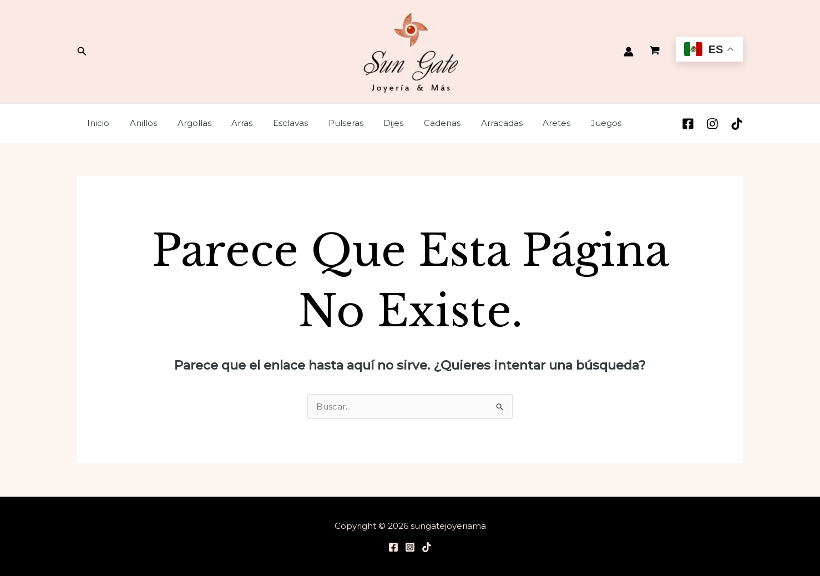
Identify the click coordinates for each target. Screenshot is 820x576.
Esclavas (273, 123)
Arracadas (470, 123)
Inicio (96, 123)
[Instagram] (712, 124)
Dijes (369, 123)
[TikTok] (737, 124)
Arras (229, 123)
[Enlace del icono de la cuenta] (629, 52)
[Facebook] (688, 124)
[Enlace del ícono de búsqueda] (82, 51)
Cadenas (414, 123)
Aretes (521, 123)
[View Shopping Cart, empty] (655, 51)
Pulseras (325, 123)
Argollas (185, 123)
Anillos (137, 123)
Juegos (567, 123)
